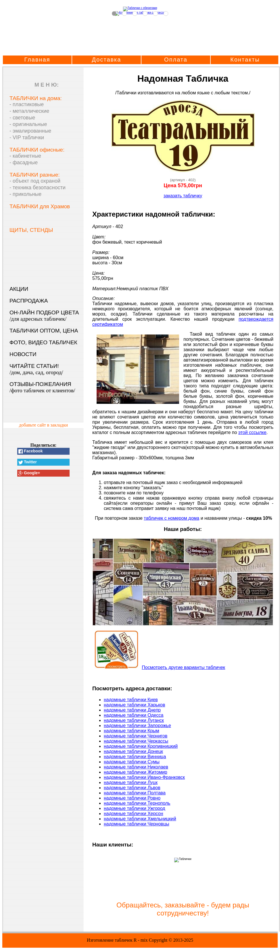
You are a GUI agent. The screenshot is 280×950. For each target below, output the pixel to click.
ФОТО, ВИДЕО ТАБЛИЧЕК (43, 342)
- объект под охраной (34, 181)
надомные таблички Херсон (133, 813)
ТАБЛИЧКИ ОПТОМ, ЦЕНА (43, 331)
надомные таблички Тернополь (137, 803)
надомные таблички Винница (135, 756)
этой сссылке (252, 432)
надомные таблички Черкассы (136, 741)
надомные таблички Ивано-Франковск (144, 777)
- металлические (29, 111)
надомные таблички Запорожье (137, 725)
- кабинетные (25, 156)
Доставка (106, 59)
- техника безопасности (37, 187)
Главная (37, 59)
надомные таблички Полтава (135, 792)
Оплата (175, 59)
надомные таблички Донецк (133, 751)
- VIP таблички (26, 137)
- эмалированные (30, 131)
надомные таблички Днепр (132, 710)
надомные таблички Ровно (132, 798)
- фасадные (23, 162)
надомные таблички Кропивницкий (141, 746)
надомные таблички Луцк (131, 782)
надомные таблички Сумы (132, 761)
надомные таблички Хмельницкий (140, 818)
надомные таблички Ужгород (134, 808)
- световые (22, 118)
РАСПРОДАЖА (28, 301)
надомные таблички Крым (131, 730)
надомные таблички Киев (131, 699)
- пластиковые (26, 104)
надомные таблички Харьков (134, 704)
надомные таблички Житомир (135, 772)
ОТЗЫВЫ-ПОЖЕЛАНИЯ (42, 387)
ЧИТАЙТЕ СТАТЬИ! (36, 369)
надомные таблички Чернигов (135, 735)
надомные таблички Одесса (133, 715)
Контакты (245, 59)
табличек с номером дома (171, 518)
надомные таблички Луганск (134, 720)
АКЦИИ (18, 289)
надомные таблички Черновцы (136, 823)
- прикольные (25, 194)
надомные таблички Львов (132, 787)
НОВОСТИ (23, 354)
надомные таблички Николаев (136, 766)
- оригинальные (28, 124)
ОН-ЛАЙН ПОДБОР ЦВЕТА (44, 315)
